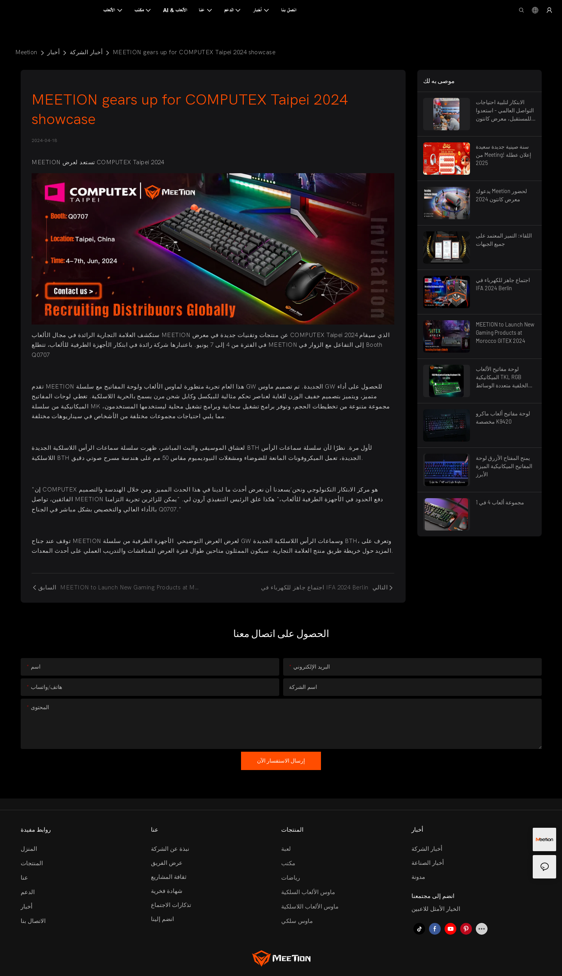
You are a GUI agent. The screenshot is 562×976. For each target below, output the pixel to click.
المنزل (29, 848)
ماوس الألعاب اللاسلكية (310, 906)
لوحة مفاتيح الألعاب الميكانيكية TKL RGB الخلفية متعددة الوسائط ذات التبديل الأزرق (502, 377)
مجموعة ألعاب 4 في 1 (500, 502)
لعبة (286, 848)
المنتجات (32, 863)
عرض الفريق (167, 862)
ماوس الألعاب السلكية (308, 892)
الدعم (28, 892)
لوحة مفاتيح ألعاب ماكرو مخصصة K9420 (503, 417)
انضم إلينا (162, 919)
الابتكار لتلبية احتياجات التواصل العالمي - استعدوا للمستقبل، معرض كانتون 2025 (505, 110)
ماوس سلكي (297, 921)
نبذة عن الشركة (170, 848)
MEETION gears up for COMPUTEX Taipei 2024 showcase (194, 52)
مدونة (418, 876)
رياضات (290, 877)
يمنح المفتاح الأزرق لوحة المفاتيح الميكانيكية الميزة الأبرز (504, 465)
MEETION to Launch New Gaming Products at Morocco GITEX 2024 (505, 332)
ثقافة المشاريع (168, 876)
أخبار (53, 52)
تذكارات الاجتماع (171, 905)
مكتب (288, 863)
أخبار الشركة (86, 52)
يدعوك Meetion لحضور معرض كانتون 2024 (501, 195)
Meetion (26, 52)
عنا (24, 877)
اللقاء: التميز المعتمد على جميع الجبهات (504, 239)
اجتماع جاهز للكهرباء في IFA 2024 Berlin (503, 284)
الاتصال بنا (33, 921)
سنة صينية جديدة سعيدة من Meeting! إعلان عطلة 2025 (503, 154)
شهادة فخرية (167, 890)
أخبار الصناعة (427, 862)
